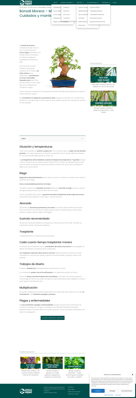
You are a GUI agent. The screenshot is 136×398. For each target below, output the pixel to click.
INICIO (55, 2)
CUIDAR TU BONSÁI (66, 2)
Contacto (70, 387)
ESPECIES (79, 2)
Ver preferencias (126, 391)
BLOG (114, 2)
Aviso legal (118, 395)
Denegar (112, 391)
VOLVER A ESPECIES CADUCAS (52, 318)
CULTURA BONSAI (92, 2)
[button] (132, 374)
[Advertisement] (53, 30)
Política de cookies (108, 395)
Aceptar (98, 391)
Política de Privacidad (74, 392)
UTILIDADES (105, 2)
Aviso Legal (71, 389)
